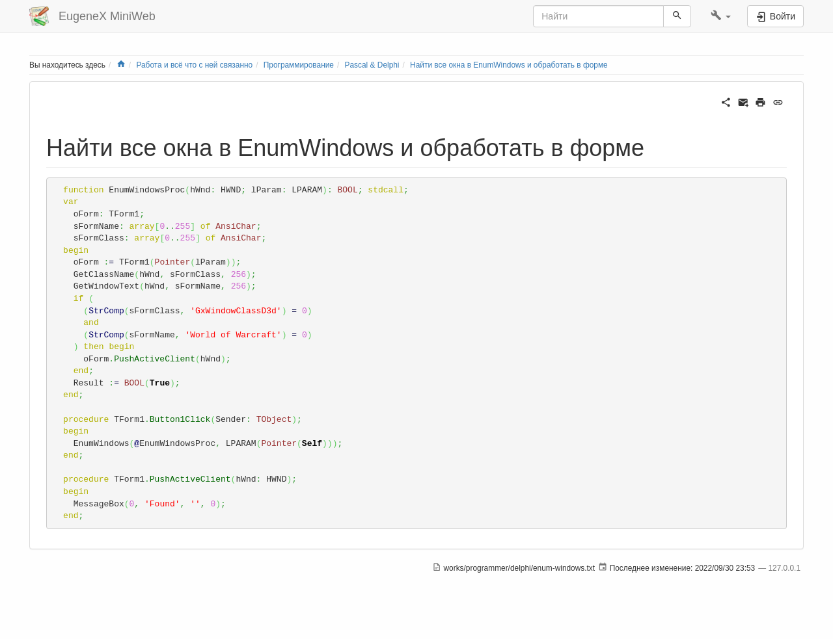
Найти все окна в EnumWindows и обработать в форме (509, 65)
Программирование (299, 65)
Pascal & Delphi (372, 65)
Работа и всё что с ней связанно (194, 65)
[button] (721, 16)
